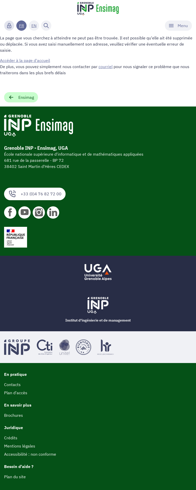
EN (33, 25)
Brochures (13, 415)
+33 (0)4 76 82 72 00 (35, 194)
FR (21, 25)
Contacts (12, 384)
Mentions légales (19, 446)
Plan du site (15, 476)
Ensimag (21, 97)
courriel (106, 66)
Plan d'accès (15, 392)
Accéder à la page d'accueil (25, 60)
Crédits (10, 437)
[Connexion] (9, 25)
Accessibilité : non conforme (30, 454)
